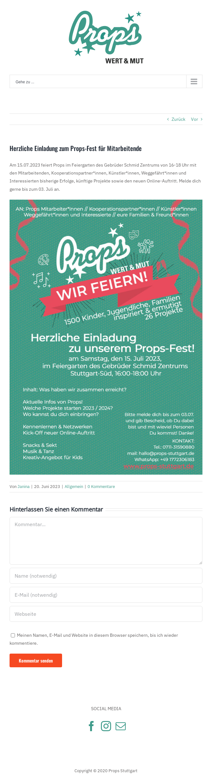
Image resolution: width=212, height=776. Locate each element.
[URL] (106, 614)
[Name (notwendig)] (106, 576)
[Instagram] (106, 726)
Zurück (178, 119)
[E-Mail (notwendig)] (106, 595)
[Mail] (121, 726)
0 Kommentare (101, 486)
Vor (194, 119)
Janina (24, 486)
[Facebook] (91, 726)
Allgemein (74, 486)
